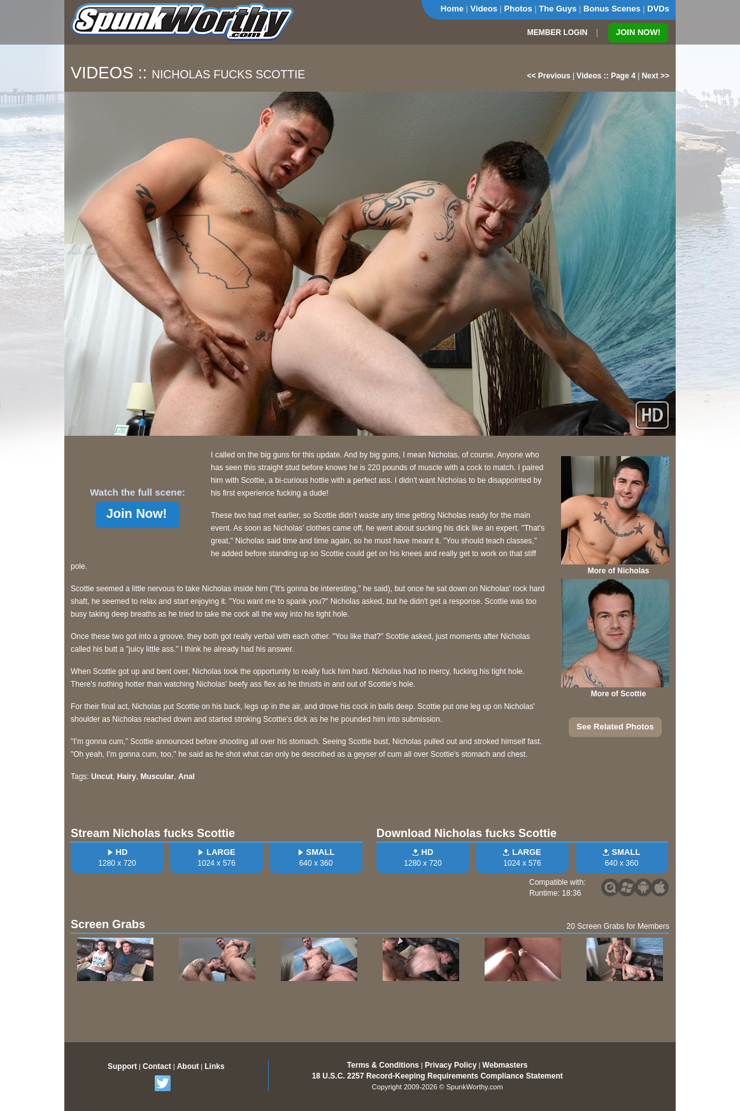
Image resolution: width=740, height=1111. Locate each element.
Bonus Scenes (612, 8)
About (188, 1066)
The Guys (557, 8)
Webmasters (504, 1065)
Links (214, 1066)
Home (452, 8)
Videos (484, 8)
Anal (186, 776)
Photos (518, 8)
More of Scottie (618, 693)
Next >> (655, 75)
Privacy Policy (450, 1065)
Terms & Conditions (383, 1065)
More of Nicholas (619, 570)
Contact (157, 1066)
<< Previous (549, 75)
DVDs (658, 8)
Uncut (102, 776)
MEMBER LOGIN (557, 32)
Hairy (126, 776)
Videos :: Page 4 (605, 75)
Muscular (157, 776)
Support (122, 1066)
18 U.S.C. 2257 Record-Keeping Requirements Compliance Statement (437, 1076)
